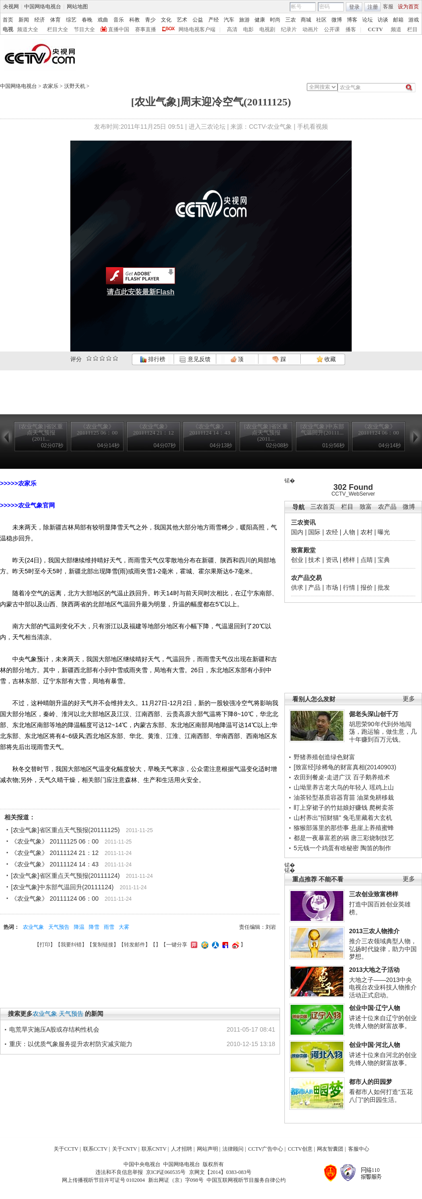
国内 (297, 532)
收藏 (326, 359)
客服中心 (358, 1149)
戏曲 (103, 20)
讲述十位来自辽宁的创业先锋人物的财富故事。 (383, 1021)
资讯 (332, 559)
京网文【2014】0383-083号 (220, 1172)
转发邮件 (134, 945)
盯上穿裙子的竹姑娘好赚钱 (330, 807)
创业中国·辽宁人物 (374, 1007)
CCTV (375, 29)
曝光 (384, 532)
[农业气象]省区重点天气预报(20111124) (65, 875)
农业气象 (33, 927)
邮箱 (398, 20)
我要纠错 (71, 945)
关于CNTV (124, 1149)
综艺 (71, 20)
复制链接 (102, 945)
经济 (39, 20)
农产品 (387, 507)
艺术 (182, 20)
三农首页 (322, 507)
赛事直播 (145, 29)
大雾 (124, 927)
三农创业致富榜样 (373, 894)
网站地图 (77, 7)
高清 (232, 29)
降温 (79, 927)
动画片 (310, 29)
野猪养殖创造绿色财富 (324, 757)
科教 (134, 20)
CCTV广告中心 (265, 1149)
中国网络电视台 (42, 7)
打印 (45, 945)
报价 (366, 587)
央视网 (11, 7)
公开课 (332, 29)
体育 (55, 20)
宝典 (384, 559)
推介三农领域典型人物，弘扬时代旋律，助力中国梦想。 (383, 949)
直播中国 (118, 29)
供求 (297, 587)
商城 (306, 20)
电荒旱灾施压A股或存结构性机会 (54, 1029)
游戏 (413, 20)
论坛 (367, 20)
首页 (8, 20)
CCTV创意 (300, 1149)
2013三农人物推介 (374, 931)
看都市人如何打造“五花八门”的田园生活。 (381, 1095)
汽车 (229, 20)
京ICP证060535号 (166, 1172)
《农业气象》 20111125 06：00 (54, 841)
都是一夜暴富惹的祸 (321, 837)
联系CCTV (95, 1149)
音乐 (118, 20)
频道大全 (27, 29)
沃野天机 (74, 86)
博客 (352, 20)
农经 (332, 532)
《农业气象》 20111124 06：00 (54, 898)
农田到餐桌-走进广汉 (322, 777)
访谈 (383, 20)
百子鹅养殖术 (371, 777)
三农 (290, 20)
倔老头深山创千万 (373, 713)
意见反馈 (194, 359)
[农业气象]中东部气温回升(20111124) (62, 887)
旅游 (244, 20)
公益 (198, 20)
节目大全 (84, 29)
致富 (366, 507)
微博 (336, 20)
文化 (166, 20)
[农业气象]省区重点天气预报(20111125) (65, 829)
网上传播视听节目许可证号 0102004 (103, 1180)
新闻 (23, 20)
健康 (260, 20)
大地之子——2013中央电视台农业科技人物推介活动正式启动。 (383, 987)
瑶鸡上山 (381, 787)
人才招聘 (181, 1149)
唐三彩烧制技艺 (372, 837)
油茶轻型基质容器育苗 (324, 797)
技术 (314, 559)
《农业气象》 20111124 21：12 (54, 852)
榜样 (349, 559)
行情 (349, 587)
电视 (8, 29)
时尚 (275, 20)
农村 (366, 532)
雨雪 (109, 927)
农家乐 (50, 86)
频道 (396, 29)
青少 (150, 20)
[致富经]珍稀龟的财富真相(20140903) (345, 767)
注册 (372, 7)
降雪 (94, 927)
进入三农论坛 (207, 126)
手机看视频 (312, 126)
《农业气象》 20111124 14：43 (54, 864)
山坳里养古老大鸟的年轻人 (330, 787)
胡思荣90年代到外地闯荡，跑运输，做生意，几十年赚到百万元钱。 (383, 732)
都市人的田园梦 (370, 1081)
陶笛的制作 (375, 847)
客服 (388, 7)
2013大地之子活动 (374, 969)
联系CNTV (154, 1149)
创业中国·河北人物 (374, 1044)
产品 (314, 587)
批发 (384, 587)
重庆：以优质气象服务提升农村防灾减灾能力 (70, 1043)
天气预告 (58, 927)
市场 (332, 587)
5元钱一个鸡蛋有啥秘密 (326, 847)
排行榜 (152, 359)
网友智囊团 (330, 1149)
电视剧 (267, 29)
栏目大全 (57, 29)
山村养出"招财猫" (317, 817)
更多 (409, 698)
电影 (248, 29)
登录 (354, 7)
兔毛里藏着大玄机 (367, 817)
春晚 (87, 20)
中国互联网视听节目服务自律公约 (246, 1180)
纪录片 (289, 29)
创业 (297, 559)
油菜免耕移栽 (375, 797)
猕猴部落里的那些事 (321, 827)
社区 (321, 20)
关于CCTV (66, 1149)
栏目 (412, 29)
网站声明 (207, 1149)
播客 (351, 29)
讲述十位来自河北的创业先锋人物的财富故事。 (383, 1058)
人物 (349, 532)
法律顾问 (233, 1149)
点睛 (366, 559)
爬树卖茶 (381, 807)
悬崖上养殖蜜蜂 (372, 827)
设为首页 (408, 7)
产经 (213, 20)
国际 (314, 532)
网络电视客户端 (196, 29)
